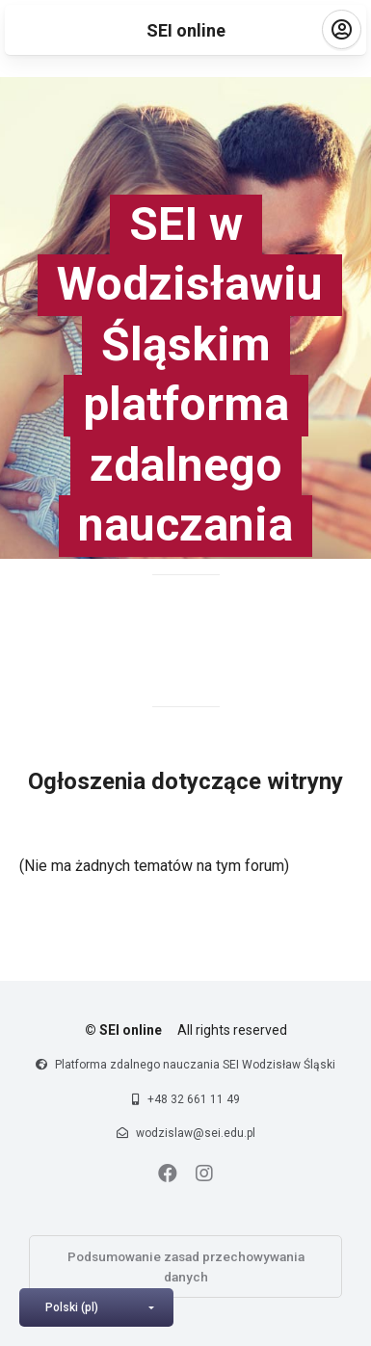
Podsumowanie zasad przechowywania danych (186, 1266)
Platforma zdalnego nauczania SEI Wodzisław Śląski (195, 1064)
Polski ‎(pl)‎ (71, 1307)
